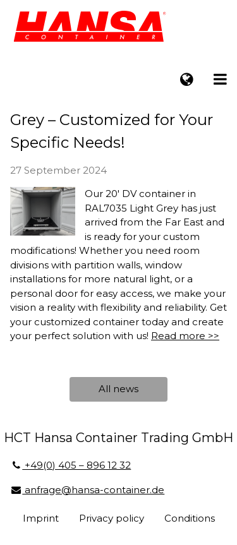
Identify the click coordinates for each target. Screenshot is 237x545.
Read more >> (185, 336)
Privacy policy (111, 518)
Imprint (41, 518)
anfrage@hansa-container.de (87, 490)
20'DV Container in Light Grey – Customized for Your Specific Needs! (111, 120)
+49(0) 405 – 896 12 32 (70, 465)
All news (118, 389)
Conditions (189, 518)
